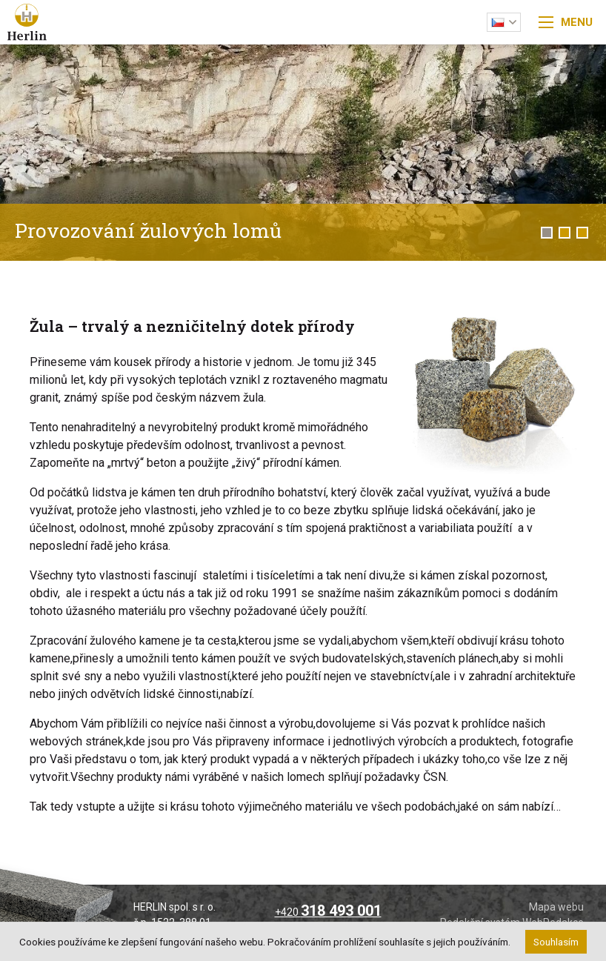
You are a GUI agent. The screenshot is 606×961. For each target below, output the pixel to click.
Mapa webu (556, 907)
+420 (328, 912)
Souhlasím (556, 942)
